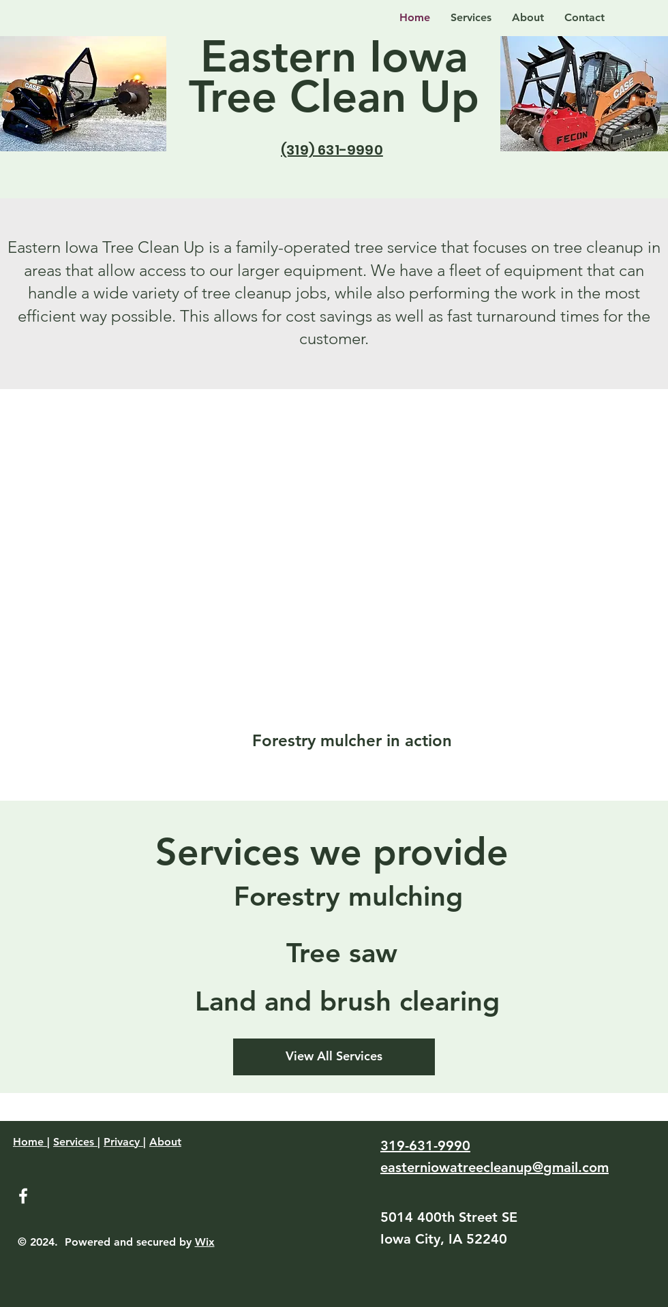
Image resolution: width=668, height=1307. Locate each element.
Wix (205, 1241)
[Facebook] (23, 1196)
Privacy (123, 1141)
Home (30, 1141)
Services (75, 1141)
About (165, 1141)
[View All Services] (334, 1057)
